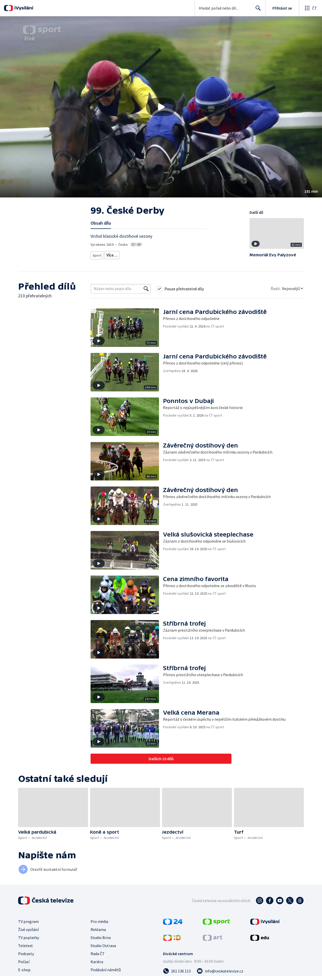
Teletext (25, 945)
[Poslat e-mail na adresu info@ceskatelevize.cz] (220, 971)
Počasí (23, 961)
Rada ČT (98, 953)
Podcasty (26, 953)
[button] (161, 106)
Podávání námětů (106, 969)
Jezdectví (113, 254)
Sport (96, 254)
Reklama (98, 929)
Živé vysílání (28, 929)
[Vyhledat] (146, 289)
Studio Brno (101, 937)
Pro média (99, 921)
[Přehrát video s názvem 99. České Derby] (161, 107)
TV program (28, 921)
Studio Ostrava (103, 945)
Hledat (256, 10)
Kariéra (97, 961)
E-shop (24, 969)
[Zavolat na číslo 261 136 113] (177, 971)
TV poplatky (28, 937)
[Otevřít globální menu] (310, 8)
